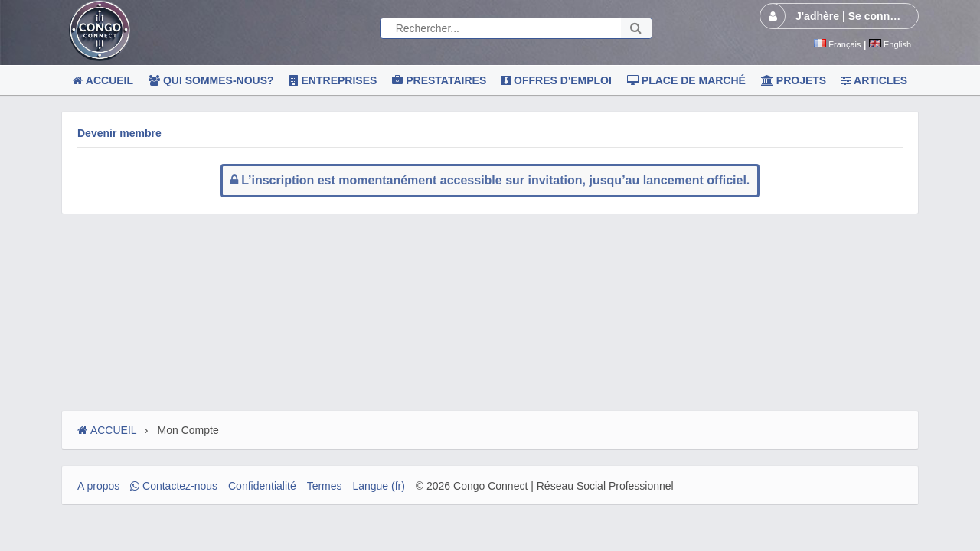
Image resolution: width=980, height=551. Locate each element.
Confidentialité (262, 486)
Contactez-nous (173, 486)
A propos (98, 486)
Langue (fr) (378, 486)
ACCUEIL (107, 430)
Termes (324, 486)
